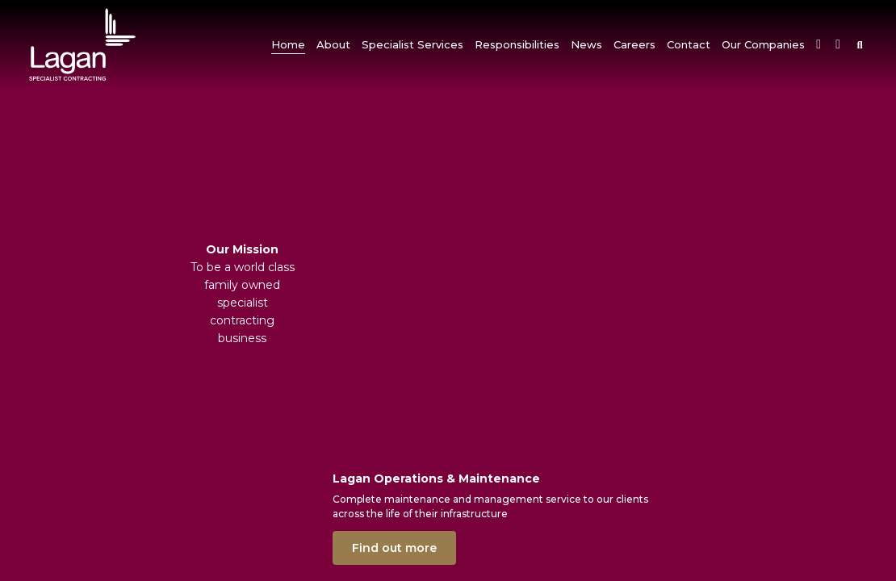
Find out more (394, 548)
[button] (333, 44)
